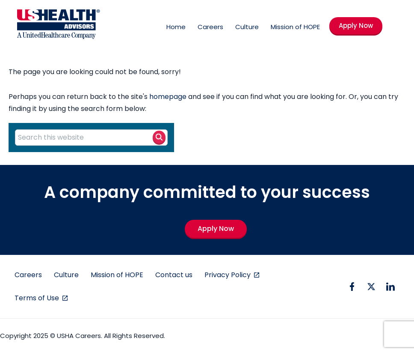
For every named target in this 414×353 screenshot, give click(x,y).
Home (176, 26)
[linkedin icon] (390, 286)
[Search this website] (91, 137)
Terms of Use (38, 298)
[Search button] (159, 137)
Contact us (173, 275)
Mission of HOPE (295, 26)
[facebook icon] (352, 286)
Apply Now (356, 25)
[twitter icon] (371, 286)
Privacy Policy (228, 275)
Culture (247, 26)
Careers (210, 26)
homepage (167, 97)
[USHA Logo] (58, 25)
